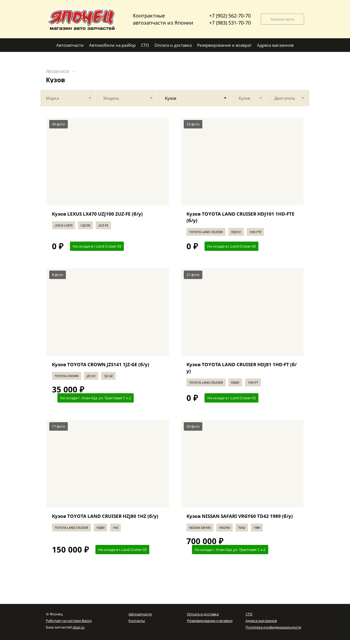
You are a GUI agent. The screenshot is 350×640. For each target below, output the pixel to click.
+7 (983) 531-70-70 (230, 22)
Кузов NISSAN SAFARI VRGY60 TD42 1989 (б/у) (239, 516)
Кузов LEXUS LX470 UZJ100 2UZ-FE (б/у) (97, 214)
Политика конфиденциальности (273, 627)
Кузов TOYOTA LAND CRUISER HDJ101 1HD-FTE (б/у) (240, 217)
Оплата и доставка (203, 614)
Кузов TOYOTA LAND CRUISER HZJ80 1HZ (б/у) (105, 516)
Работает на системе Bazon (69, 620)
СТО (249, 614)
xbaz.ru (78, 627)
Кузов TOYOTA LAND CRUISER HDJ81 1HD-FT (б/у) (241, 367)
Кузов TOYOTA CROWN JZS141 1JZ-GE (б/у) (100, 364)
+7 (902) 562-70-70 (230, 15)
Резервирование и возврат (210, 620)
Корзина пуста (282, 19)
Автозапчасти (57, 71)
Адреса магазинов (261, 620)
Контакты (137, 620)
